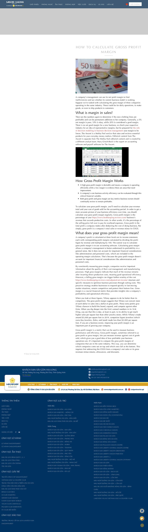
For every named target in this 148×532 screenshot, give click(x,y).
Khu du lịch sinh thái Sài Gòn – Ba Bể (47, 421)
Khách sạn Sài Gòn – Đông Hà (44, 441)
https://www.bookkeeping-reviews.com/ (109, 241)
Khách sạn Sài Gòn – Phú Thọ (43, 415)
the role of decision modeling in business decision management (108, 153)
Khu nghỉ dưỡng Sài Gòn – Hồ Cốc (91, 492)
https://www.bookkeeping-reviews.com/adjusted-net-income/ (102, 304)
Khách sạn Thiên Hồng (87, 465)
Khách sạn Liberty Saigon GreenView (93, 450)
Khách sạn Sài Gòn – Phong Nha (45, 438)
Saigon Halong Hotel (50, 374)
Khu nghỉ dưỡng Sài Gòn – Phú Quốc (92, 495)
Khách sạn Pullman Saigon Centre (92, 445)
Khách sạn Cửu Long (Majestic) (90, 409)
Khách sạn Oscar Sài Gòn (88, 424)
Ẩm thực (59, 4)
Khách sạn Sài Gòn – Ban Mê (43, 468)
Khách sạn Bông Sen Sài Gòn (89, 439)
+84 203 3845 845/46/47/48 (52, 377)
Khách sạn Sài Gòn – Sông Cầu (44, 456)
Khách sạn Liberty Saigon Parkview (92, 453)
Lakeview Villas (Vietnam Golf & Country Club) (97, 498)
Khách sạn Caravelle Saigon (90, 430)
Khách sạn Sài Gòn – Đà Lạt (43, 471)
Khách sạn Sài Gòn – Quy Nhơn (44, 450)
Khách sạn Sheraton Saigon (89, 433)
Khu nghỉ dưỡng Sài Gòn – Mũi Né (45, 459)
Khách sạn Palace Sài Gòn (88, 436)
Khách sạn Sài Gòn (85, 462)
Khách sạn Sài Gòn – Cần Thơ (90, 477)
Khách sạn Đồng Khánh (87, 468)
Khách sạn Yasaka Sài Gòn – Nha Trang (48, 465)
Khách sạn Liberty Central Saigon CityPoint (96, 459)
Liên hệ (110, 4)
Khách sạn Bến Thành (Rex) (89, 406)
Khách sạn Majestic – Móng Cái (44, 412)
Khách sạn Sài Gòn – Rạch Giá (90, 471)
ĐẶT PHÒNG (135, 4)
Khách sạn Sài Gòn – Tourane (44, 447)
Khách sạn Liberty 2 (86, 456)
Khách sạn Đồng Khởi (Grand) (90, 412)
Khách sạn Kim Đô (85, 418)
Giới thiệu (34, 4)
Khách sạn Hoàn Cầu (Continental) (92, 415)
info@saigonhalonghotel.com (52, 369)
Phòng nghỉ (47, 4)
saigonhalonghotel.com (50, 372)
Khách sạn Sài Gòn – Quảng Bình (45, 435)
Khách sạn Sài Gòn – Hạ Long (44, 409)
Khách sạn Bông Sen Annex (89, 442)
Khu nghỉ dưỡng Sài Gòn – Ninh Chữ (46, 462)
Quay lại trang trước (31, 366)
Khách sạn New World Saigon (90, 427)
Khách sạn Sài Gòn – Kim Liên (43, 429)
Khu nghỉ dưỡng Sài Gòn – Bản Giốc (46, 418)
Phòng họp (70, 4)
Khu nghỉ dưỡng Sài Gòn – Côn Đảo (92, 480)
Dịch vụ (92, 4)
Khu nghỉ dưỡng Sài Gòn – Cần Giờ (92, 483)
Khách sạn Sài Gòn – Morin (43, 444)
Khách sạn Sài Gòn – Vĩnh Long (90, 474)
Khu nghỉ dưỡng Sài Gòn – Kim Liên (46, 432)
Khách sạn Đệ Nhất (86, 421)
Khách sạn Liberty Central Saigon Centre (95, 447)
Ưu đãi (101, 4)
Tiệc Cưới (82, 4)
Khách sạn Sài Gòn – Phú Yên (43, 453)
